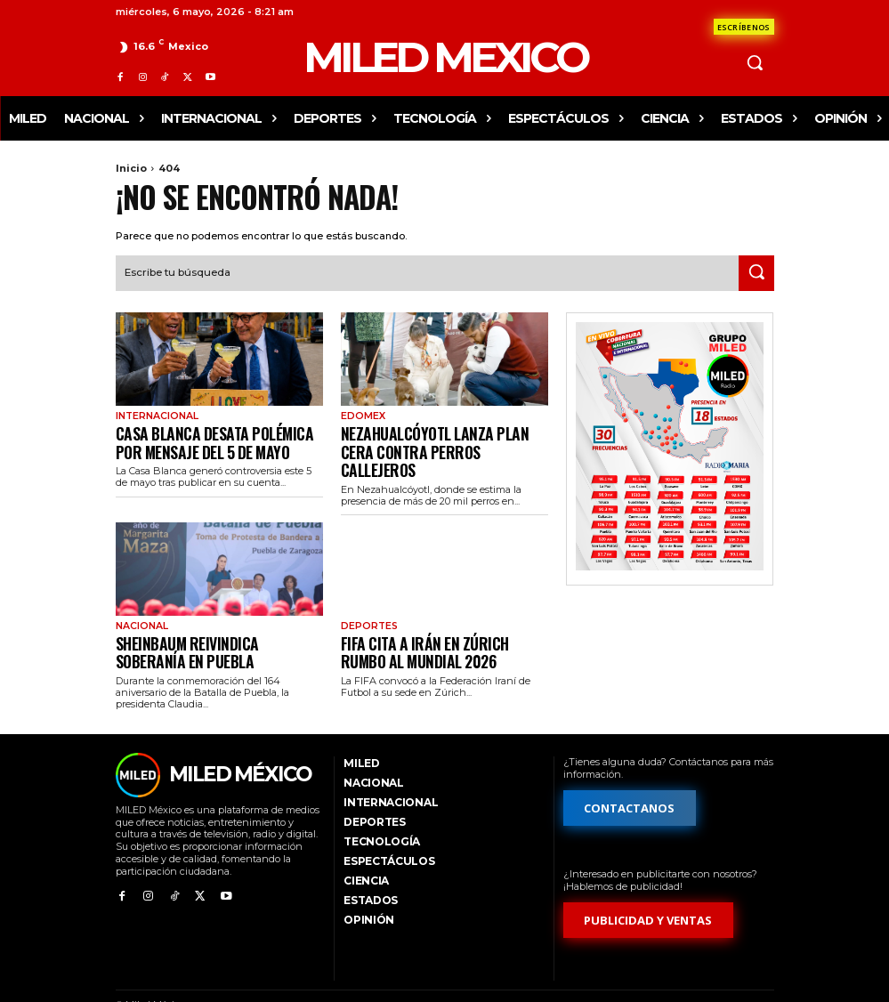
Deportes (368, 600)
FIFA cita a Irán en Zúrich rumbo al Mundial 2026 (441, 622)
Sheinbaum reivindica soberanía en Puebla (215, 622)
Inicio (131, 168)
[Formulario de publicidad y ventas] (648, 888)
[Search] (756, 271)
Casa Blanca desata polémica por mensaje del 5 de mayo (213, 437)
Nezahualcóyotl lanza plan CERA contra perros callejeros (436, 437)
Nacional (140, 600)
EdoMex (361, 415)
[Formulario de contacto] (744, 27)
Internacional (155, 415)
